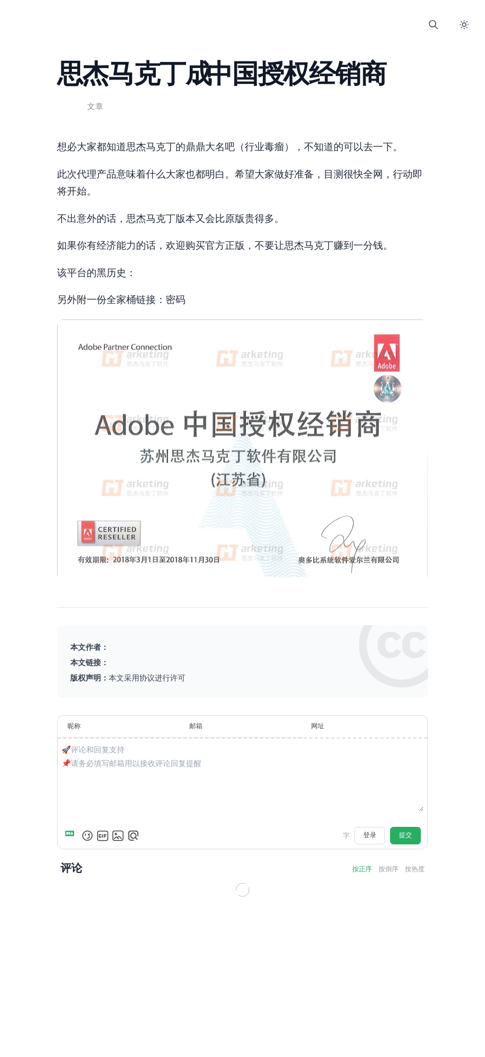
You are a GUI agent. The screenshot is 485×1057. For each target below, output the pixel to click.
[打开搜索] (433, 25)
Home (190, 25)
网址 (317, 724)
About (295, 25)
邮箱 (196, 724)
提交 (404, 833)
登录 (368, 833)
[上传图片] (119, 833)
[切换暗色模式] (464, 25)
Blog (216, 25)
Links (242, 25)
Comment (269, 25)
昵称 (75, 724)
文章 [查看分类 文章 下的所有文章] (97, 107)
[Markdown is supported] (73, 833)
